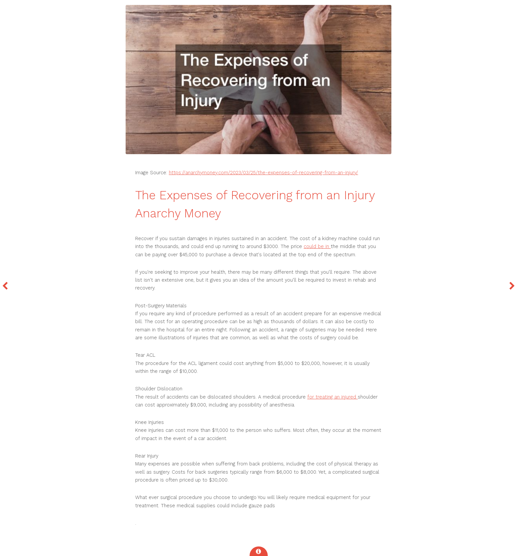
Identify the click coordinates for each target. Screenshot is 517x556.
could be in (317, 246)
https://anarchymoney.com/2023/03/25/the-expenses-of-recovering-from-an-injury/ (263, 173)
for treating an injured (332, 397)
